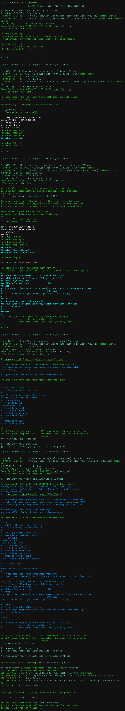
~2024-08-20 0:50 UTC (48, 662)
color (48, 6)
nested (39, 64)
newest (67, 662)
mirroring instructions (47, 702)
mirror (58, 6)
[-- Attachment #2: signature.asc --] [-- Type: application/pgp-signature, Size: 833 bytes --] (34, 445)
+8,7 (12, 127)
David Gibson (35, 79)
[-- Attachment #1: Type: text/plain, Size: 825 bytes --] (34, 359)
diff (3, 117)
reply (23, 64)
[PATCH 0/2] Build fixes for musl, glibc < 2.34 (50, 73)
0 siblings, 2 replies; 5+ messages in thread (29, 23)
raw (69, 26)
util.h (5, 219)
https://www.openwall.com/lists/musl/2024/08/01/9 (31, 196)
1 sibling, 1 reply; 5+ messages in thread (27, 86)
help (39, 6)
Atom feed (78, 6)
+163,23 (17, 262)
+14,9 (14, 237)
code (67, 6)
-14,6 (7, 237)
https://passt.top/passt (23, 697)
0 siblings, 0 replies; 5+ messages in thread (29, 349)
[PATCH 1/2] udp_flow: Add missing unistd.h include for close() (62, 15)
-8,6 (7, 127)
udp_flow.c (8, 109)
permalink (59, 26)
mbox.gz (52, 667)
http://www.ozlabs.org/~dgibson (18, 438)
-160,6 (8, 262)
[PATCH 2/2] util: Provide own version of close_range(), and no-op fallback (69, 18)
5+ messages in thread (58, 64)
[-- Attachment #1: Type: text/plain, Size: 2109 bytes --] (34, 479)
